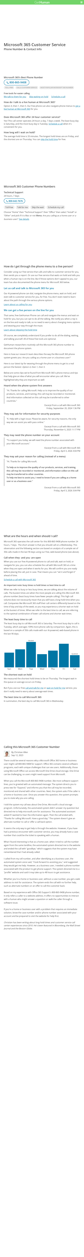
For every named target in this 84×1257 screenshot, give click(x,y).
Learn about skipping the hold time (20, 329)
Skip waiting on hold (38, 96)
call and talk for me (34, 688)
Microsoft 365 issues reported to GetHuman (25, 1226)
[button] (81, 2)
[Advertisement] (42, 130)
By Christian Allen (19, 752)
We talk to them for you (15, 96)
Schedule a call (58, 96)
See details (24, 219)
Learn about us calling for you (18, 304)
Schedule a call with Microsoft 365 (20, 579)
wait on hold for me (56, 688)
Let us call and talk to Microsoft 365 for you (29, 288)
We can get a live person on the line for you (29, 310)
